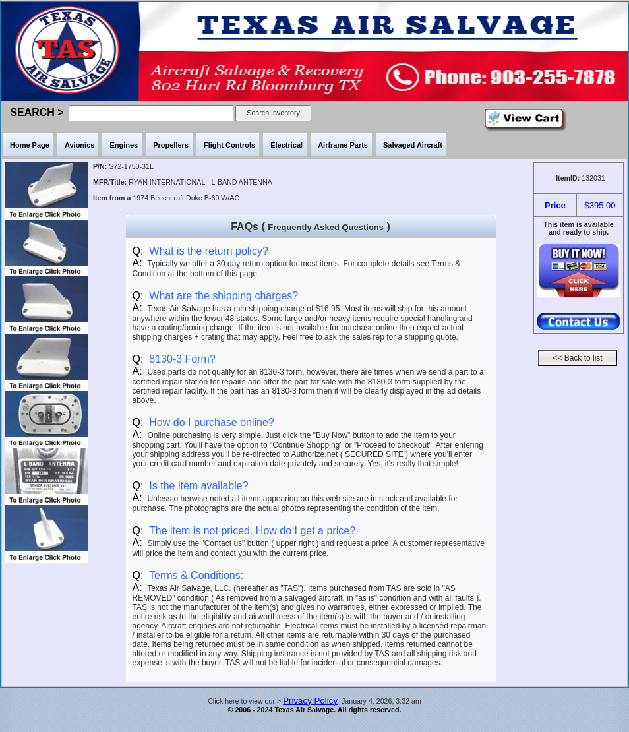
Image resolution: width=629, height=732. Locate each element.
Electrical (286, 145)
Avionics (79, 145)
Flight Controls (229, 145)
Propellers (171, 145)
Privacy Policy (310, 701)
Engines (123, 145)
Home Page (29, 145)
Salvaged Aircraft (412, 145)
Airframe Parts (343, 145)
